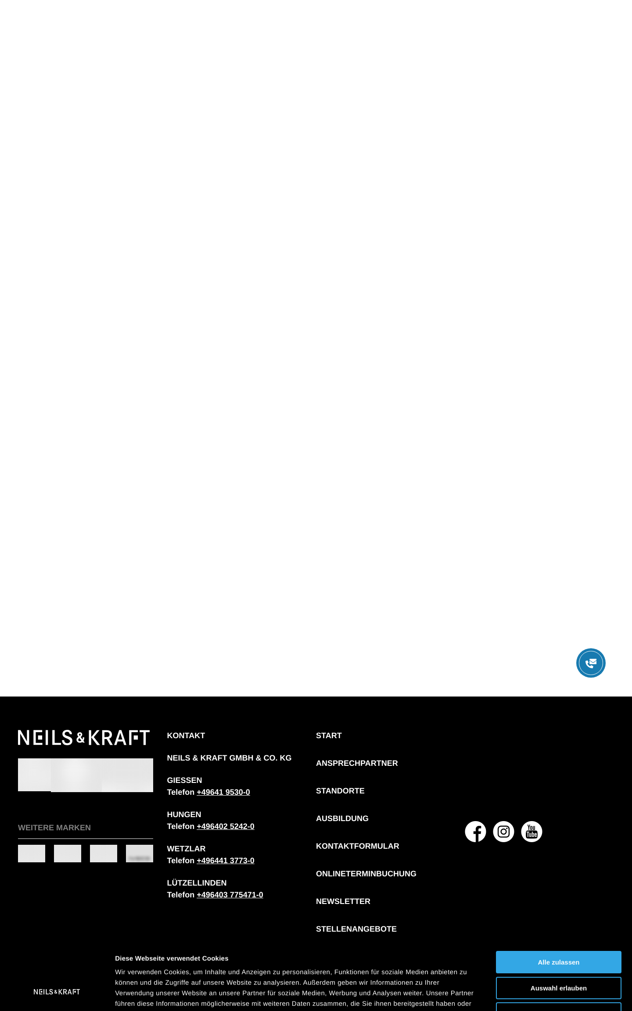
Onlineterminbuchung (366, 873)
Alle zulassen (558, 903)
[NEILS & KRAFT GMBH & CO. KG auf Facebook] (475, 831)
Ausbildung (342, 818)
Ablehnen (559, 955)
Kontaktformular (357, 846)
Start (329, 735)
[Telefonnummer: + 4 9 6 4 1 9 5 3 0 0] (223, 792)
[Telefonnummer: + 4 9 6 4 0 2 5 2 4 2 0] (226, 826)
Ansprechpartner (357, 763)
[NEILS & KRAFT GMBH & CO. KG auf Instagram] (503, 831)
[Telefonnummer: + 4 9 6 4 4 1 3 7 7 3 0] (226, 860)
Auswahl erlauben (559, 929)
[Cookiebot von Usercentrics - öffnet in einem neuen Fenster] (56, 993)
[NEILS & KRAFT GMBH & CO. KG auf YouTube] (531, 831)
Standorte (340, 790)
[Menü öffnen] (591, 663)
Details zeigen (467, 993)
